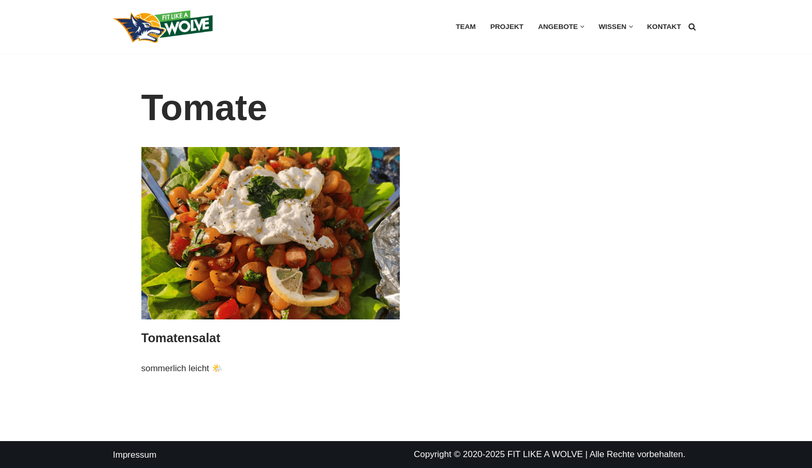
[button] (582, 26)
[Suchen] (692, 27)
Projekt (507, 27)
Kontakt (664, 27)
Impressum (134, 455)
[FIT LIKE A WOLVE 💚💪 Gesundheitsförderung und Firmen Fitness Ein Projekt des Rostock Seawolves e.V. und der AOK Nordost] (162, 26)
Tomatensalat (181, 338)
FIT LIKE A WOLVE (545, 454)
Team (466, 27)
